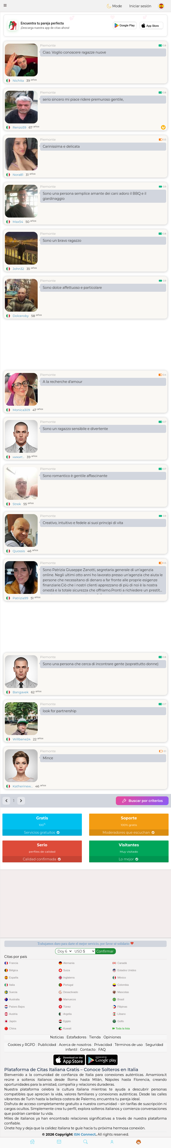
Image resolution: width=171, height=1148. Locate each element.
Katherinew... (23, 786)
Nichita (18, 80)
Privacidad (103, 1045)
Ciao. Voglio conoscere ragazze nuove (74, 52)
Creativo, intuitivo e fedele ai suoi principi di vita (83, 523)
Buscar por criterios (142, 800)
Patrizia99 (20, 598)
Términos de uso (129, 1045)
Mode (114, 6)
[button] (5, 5)
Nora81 (18, 175)
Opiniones (112, 1037)
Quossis (19, 551)
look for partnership (59, 711)
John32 (18, 269)
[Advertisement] (85, 25)
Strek (17, 504)
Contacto (88, 1049)
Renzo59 (19, 127)
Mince (48, 758)
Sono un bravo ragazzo (62, 240)
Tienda (95, 1037)
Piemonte (48, 45)
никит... (18, 457)
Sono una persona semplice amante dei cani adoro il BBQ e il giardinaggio (94, 196)
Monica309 (21, 410)
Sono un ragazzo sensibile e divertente (75, 429)
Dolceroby (21, 316)
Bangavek (20, 692)
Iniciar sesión (140, 6)
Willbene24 (22, 739)
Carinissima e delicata (61, 146)
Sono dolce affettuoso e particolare (72, 287)
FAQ (102, 1049)
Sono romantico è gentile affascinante (75, 476)
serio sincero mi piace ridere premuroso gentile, (83, 99)
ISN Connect (85, 1134)
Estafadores (76, 1037)
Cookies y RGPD (21, 1045)
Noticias (57, 1037)
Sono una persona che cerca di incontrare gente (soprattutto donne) (100, 664)
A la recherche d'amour (62, 382)
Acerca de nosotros (75, 1045)
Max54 (18, 222)
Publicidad (47, 1045)
